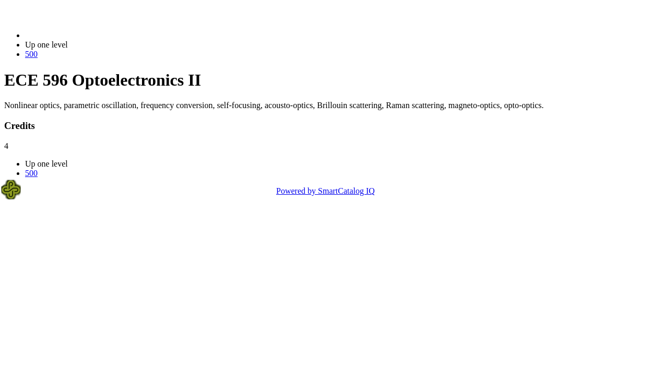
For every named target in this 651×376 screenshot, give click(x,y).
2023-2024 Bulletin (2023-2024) (79, 35)
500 (31, 54)
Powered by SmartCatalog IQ (325, 190)
